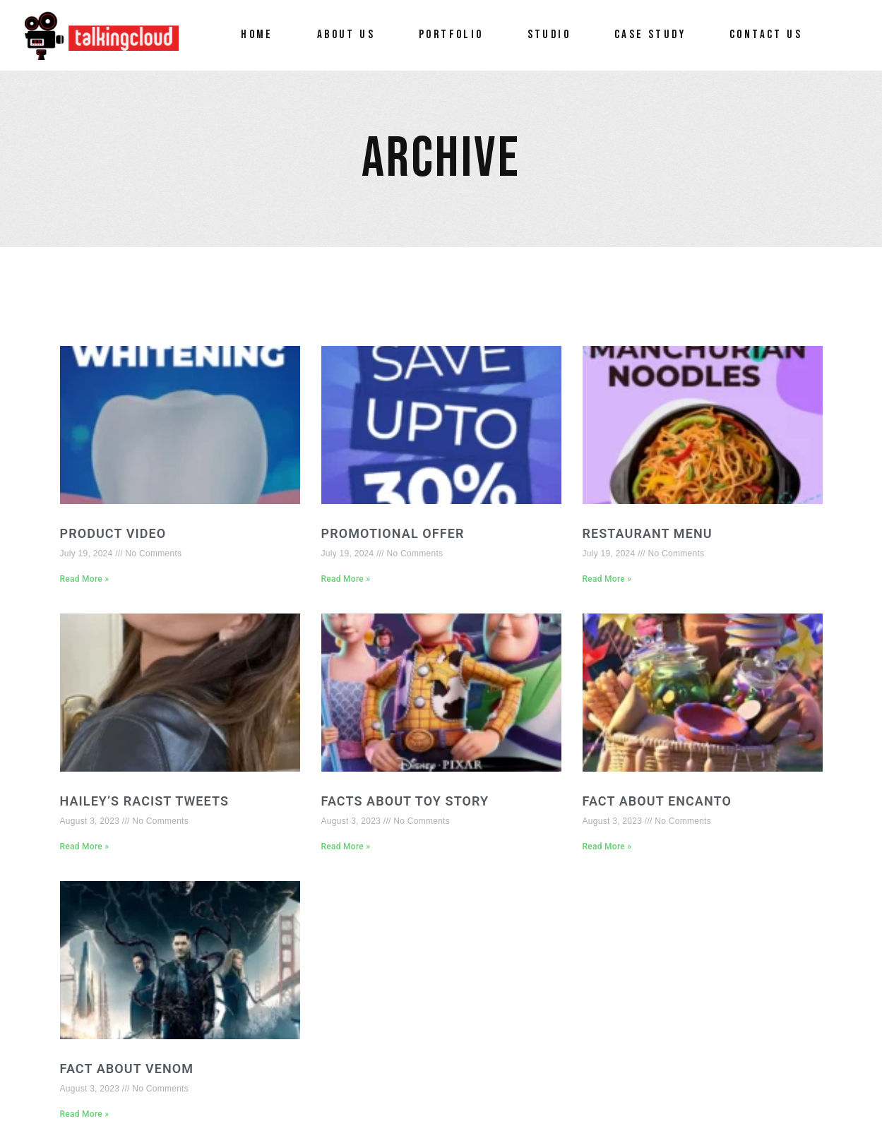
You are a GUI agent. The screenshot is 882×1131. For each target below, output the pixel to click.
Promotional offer (393, 533)
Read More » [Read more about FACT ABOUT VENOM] (84, 1114)
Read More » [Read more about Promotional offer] (346, 579)
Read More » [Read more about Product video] (84, 579)
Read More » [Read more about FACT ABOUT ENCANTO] (607, 846)
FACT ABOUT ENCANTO (657, 801)
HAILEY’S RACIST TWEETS (145, 801)
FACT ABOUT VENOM (127, 1068)
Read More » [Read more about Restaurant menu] (607, 579)
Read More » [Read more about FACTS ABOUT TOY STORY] (346, 846)
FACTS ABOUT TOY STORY (405, 801)
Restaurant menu (648, 533)
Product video (113, 533)
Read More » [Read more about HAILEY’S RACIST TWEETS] (84, 846)
